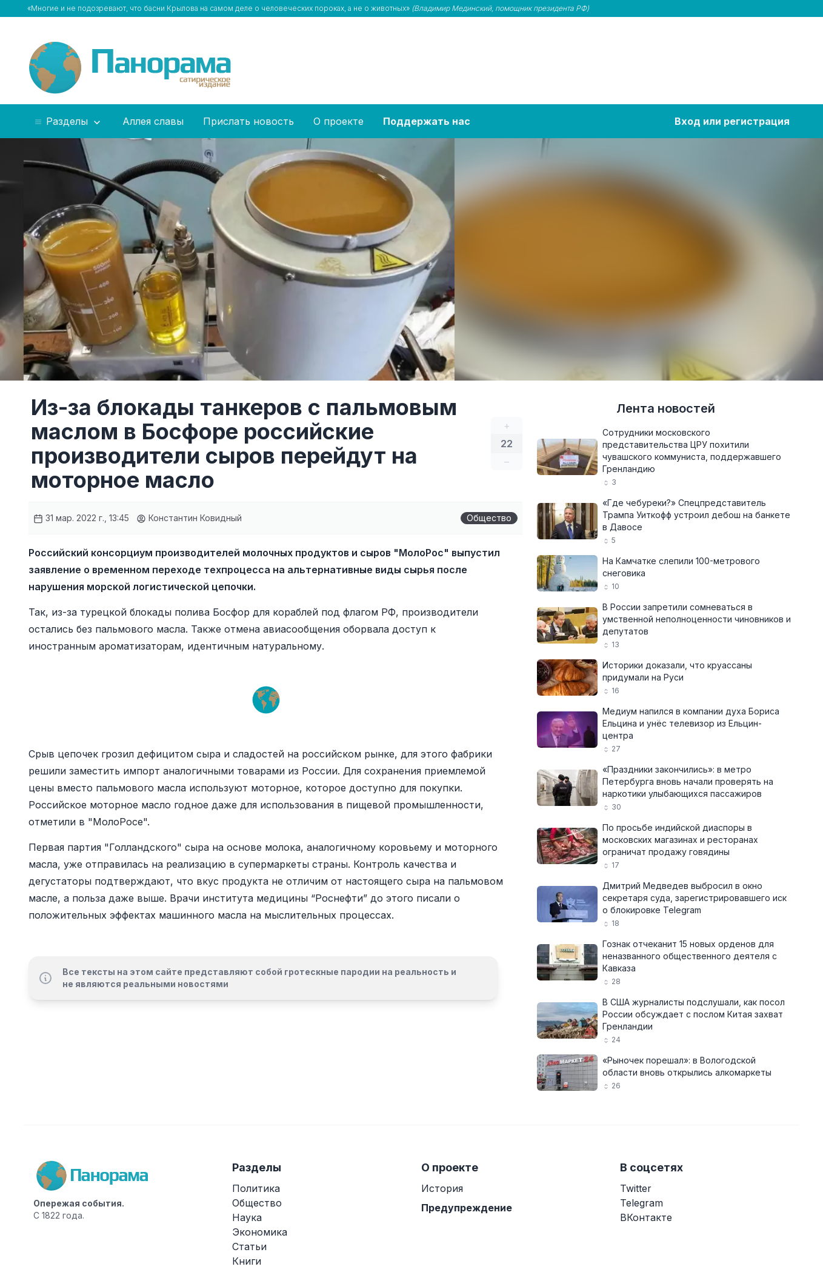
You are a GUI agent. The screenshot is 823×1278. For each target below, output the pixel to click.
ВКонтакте (646, 1217)
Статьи (249, 1246)
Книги (246, 1261)
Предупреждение (466, 1208)
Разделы (68, 121)
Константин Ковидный (189, 518)
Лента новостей (665, 408)
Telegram (641, 1203)
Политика (256, 1188)
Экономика (259, 1232)
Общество (489, 518)
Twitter (635, 1188)
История (442, 1188)
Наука (247, 1217)
